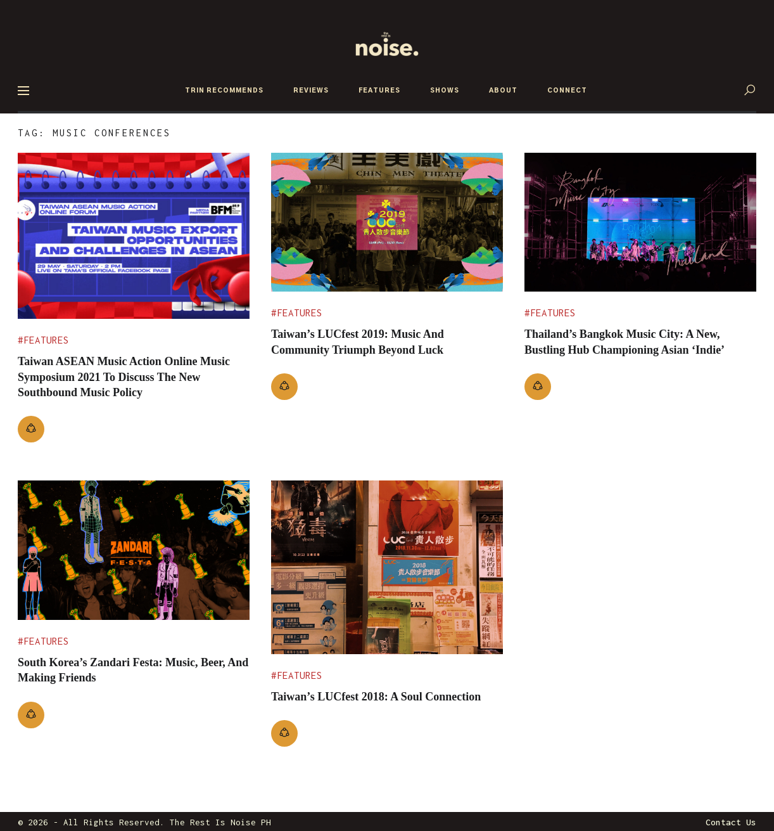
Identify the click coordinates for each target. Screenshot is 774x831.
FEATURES (379, 90)
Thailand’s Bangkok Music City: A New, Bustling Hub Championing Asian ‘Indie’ (638, 348)
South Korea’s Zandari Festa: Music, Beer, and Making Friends (124, 667)
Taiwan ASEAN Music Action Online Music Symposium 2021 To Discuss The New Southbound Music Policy (131, 376)
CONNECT (567, 90)
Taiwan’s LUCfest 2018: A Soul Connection (359, 701)
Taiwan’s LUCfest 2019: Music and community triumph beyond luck (372, 341)
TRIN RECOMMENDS (224, 90)
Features (46, 340)
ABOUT (503, 90)
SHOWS (444, 90)
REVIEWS (311, 90)
